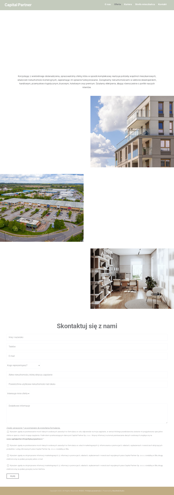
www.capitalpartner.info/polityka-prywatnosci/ (25, 439)
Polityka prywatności (93, 491)
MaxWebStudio (118, 491)
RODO (81, 491)
